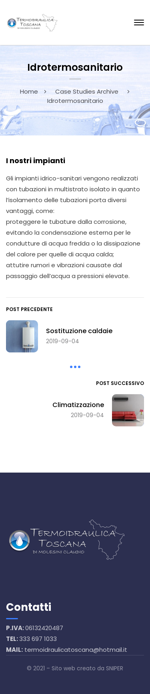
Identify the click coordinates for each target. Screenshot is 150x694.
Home (29, 91)
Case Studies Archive (86, 91)
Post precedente (29, 309)
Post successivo (120, 383)
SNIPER (114, 668)
